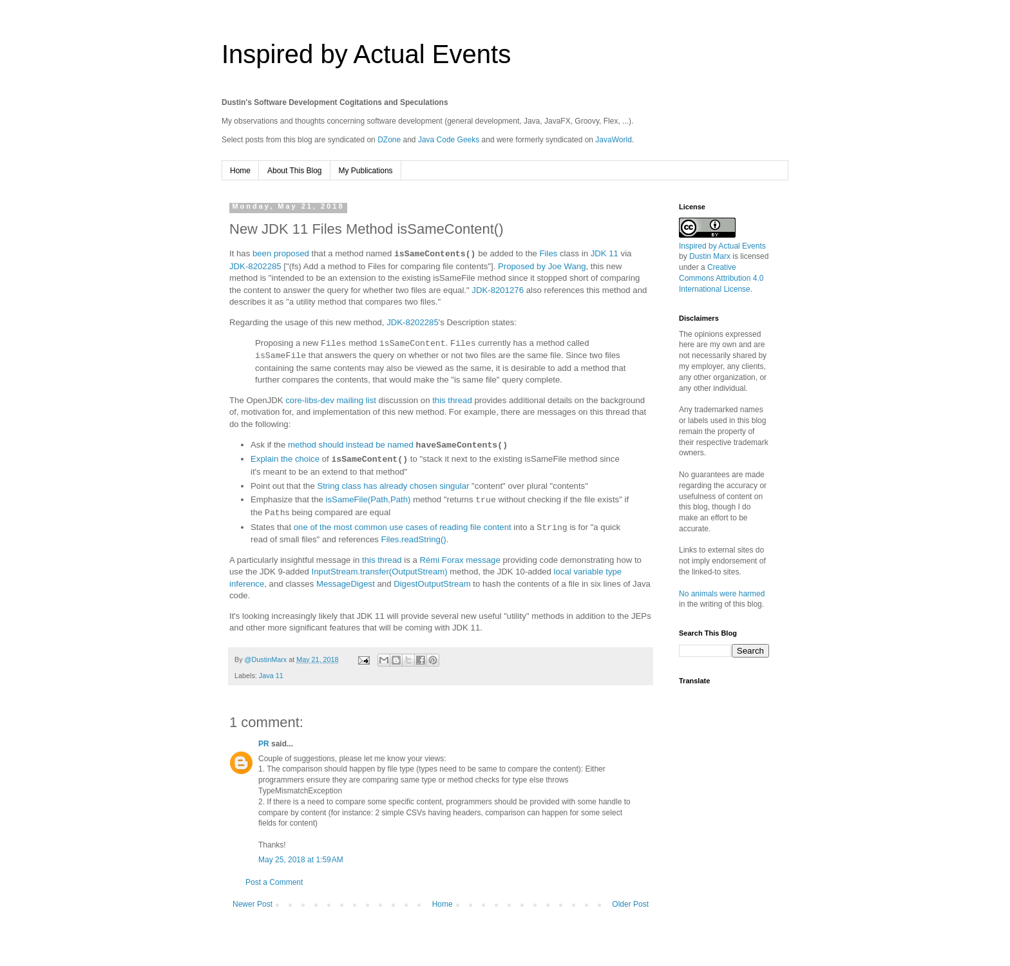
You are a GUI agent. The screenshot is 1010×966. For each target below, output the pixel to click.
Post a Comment (274, 882)
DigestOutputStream (432, 584)
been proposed (280, 254)
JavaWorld (613, 139)
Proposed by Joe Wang (542, 266)
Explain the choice (285, 459)
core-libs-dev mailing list (330, 400)
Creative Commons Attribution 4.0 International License (721, 278)
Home (240, 170)
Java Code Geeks (448, 139)
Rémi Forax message (459, 560)
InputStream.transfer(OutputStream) (380, 571)
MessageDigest (345, 584)
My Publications (366, 170)
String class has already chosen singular (393, 486)
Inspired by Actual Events (366, 54)
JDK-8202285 (255, 266)
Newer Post (252, 904)
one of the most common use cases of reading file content (402, 528)
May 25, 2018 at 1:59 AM (300, 859)
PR (263, 743)
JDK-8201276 (498, 290)
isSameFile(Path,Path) (368, 500)
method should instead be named (351, 445)
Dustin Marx (709, 256)
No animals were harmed (722, 593)
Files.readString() (413, 539)
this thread (452, 400)
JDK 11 (604, 254)
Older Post (630, 904)
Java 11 (271, 675)
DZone (389, 139)
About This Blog (294, 170)
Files (549, 254)
